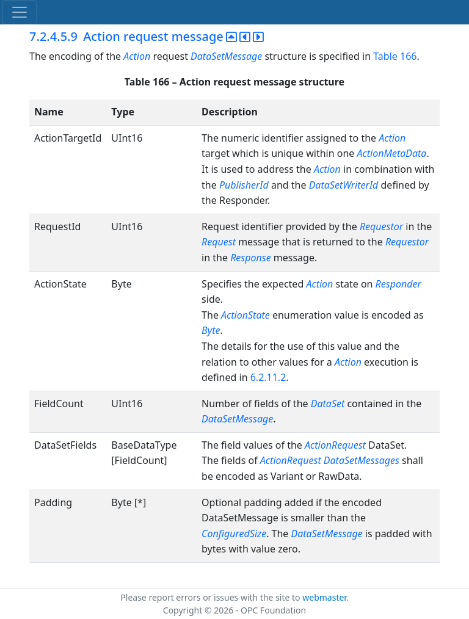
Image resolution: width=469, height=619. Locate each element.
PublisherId (244, 185)
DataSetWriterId (344, 185)
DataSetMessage (227, 56)
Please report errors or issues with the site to (211, 597)
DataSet (328, 403)
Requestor (381, 226)
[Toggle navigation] (19, 12)
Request (219, 241)
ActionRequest (335, 445)
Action (136, 56)
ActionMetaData (391, 153)
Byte (211, 330)
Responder (398, 284)
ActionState (245, 315)
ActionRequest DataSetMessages (329, 460)
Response (250, 257)
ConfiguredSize (234, 533)
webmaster (324, 597)
